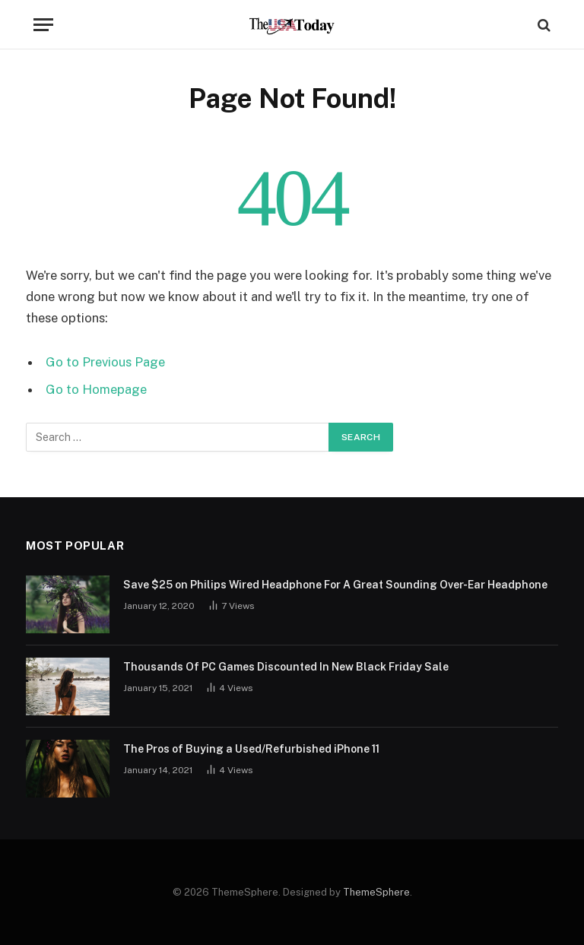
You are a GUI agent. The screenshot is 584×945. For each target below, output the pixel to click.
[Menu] (43, 25)
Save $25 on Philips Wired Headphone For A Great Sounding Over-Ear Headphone (335, 585)
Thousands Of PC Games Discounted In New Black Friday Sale (286, 667)
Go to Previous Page (105, 361)
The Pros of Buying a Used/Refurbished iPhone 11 (251, 749)
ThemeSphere (376, 892)
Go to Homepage (96, 389)
